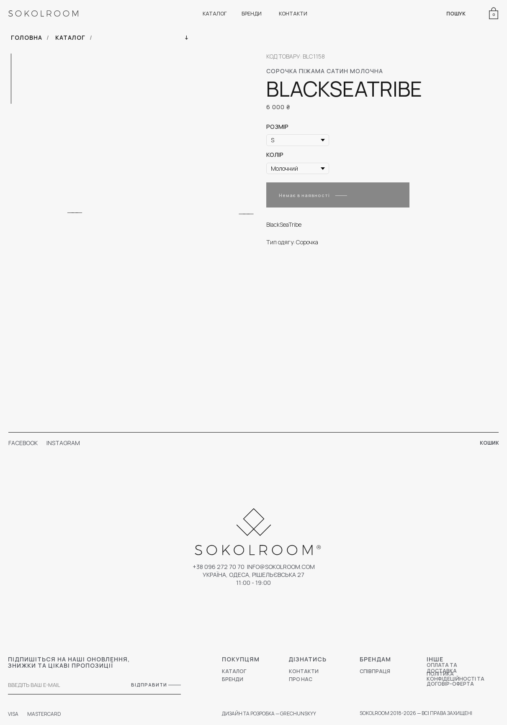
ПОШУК (456, 13)
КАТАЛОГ (215, 13)
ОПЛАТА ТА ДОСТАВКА (442, 667)
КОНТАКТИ (293, 13)
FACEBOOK (23, 443)
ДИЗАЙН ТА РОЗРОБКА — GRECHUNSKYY (269, 713)
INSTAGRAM (63, 443)
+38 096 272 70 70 (218, 567)
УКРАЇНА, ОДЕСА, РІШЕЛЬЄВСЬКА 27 (253, 575)
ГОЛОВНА (26, 37)
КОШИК (489, 442)
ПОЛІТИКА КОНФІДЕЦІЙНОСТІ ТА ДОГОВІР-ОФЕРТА (455, 678)
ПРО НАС (300, 679)
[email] (58, 685)
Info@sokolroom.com (281, 567)
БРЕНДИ (252, 13)
